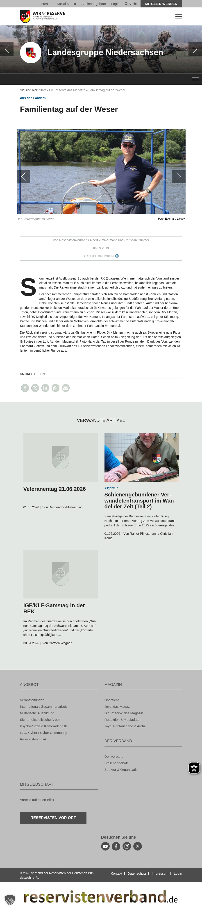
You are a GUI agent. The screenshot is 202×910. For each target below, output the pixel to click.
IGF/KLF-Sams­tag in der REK (54, 608)
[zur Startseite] (101, 16)
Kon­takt (116, 873)
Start (42, 90)
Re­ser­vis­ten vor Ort (53, 818)
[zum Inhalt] (60, 457)
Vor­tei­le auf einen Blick (37, 800)
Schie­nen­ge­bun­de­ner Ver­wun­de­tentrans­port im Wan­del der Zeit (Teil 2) (140, 500)
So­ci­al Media (66, 4)
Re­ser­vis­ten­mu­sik (33, 739)
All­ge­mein (111, 488)
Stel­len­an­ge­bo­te (94, 4)
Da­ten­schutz (136, 873)
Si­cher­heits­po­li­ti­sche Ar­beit (40, 719)
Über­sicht (111, 700)
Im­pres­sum (160, 873)
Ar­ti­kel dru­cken (98, 256)
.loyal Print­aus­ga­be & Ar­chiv (125, 726)
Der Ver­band (113, 756)
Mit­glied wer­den (161, 4)
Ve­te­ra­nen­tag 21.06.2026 (54, 489)
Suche (131, 4)
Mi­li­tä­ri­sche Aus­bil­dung (37, 713)
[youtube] (105, 846)
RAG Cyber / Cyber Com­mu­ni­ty (43, 733)
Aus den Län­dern (33, 98)
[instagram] (127, 846)
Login (115, 4)
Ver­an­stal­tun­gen (32, 700)
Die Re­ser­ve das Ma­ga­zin (67, 90)
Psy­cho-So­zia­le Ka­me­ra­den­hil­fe (44, 726)
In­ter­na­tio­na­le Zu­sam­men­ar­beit (43, 706)
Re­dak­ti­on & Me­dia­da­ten (122, 719)
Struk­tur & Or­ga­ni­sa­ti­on (122, 769)
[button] (25, 388)
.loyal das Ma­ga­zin (118, 706)
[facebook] (116, 846)
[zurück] (7, 49)
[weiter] (195, 49)
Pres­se (46, 4)
